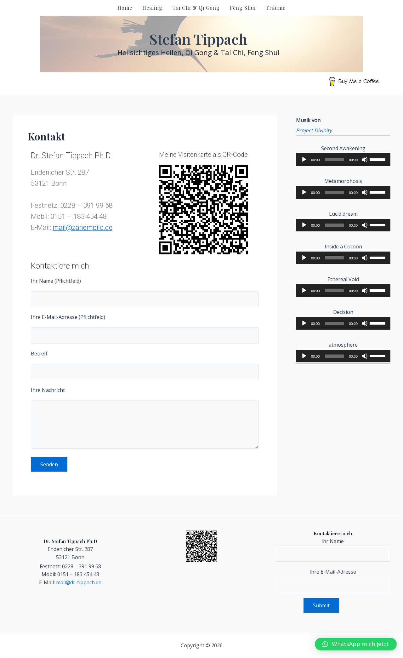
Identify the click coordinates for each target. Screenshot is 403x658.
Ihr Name (332, 550)
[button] (356, 644)
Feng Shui (243, 7)
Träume (276, 7)
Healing (152, 7)
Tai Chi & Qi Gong (196, 7)
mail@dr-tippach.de (78, 582)
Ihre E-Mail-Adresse (332, 580)
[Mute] (364, 159)
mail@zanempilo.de (82, 227)
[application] (343, 159)
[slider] (334, 159)
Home (124, 7)
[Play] (304, 159)
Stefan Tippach (198, 38)
